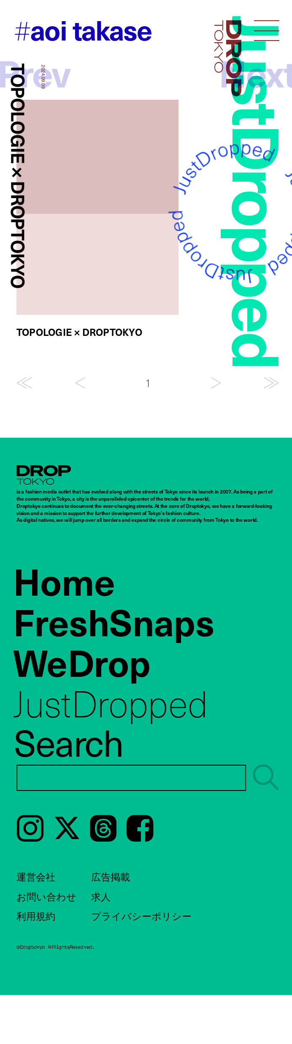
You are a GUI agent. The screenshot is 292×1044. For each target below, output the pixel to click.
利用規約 (35, 915)
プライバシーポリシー (141, 915)
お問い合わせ (46, 896)
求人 (101, 896)
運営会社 (35, 876)
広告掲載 (110, 876)
